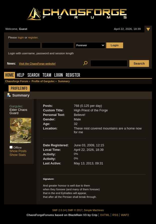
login (21, 37)
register (33, 37)
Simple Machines (94, 210)
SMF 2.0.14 (59, 210)
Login (58, 75)
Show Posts (18, 151)
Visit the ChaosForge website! (37, 63)
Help (20, 75)
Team (46, 75)
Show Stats (18, 155)
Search (33, 75)
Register (73, 75)
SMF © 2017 (75, 210)
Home (9, 75)
